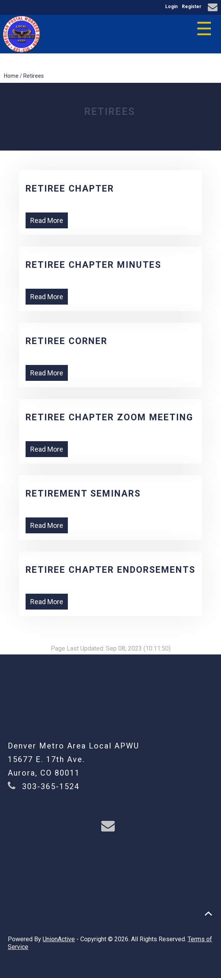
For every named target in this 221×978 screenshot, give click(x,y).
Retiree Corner (66, 341)
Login (171, 6)
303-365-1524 (50, 786)
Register (191, 6)
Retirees (33, 76)
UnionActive (59, 939)
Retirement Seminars (83, 493)
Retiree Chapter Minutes (93, 265)
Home (11, 76)
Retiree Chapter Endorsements (110, 570)
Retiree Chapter (70, 188)
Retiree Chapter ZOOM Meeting (109, 417)
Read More (46, 220)
